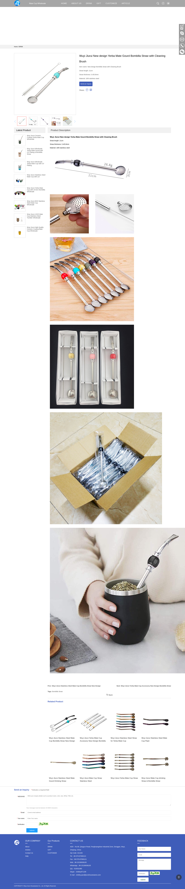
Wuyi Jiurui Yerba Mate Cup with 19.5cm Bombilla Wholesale (36, 189)
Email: (22, 812)
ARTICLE (126, 3)
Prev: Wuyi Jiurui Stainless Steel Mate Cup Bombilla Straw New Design (74, 686)
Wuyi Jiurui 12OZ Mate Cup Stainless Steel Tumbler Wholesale (35, 216)
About (27, 847)
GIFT (99, 3)
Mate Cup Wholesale (30, 3)
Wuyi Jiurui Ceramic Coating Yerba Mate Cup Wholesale (35, 137)
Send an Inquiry (85, 84)
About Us (76, 3)
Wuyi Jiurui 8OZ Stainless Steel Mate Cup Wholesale (36, 203)
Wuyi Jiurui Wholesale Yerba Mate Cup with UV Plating (35, 163)
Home (16, 46)
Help (26, 856)
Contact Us (29, 853)
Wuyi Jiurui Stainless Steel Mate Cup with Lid (36, 176)
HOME (64, 3)
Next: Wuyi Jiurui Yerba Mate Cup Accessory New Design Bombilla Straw (144, 686)
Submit (31, 830)
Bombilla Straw (57, 691)
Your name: (21, 818)
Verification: (21, 824)
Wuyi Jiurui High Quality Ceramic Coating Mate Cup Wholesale (35, 229)
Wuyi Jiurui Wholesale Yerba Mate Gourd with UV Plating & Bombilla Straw (35, 151)
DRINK (89, 3)
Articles (27, 850)
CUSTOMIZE (111, 3)
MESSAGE (21, 796)
